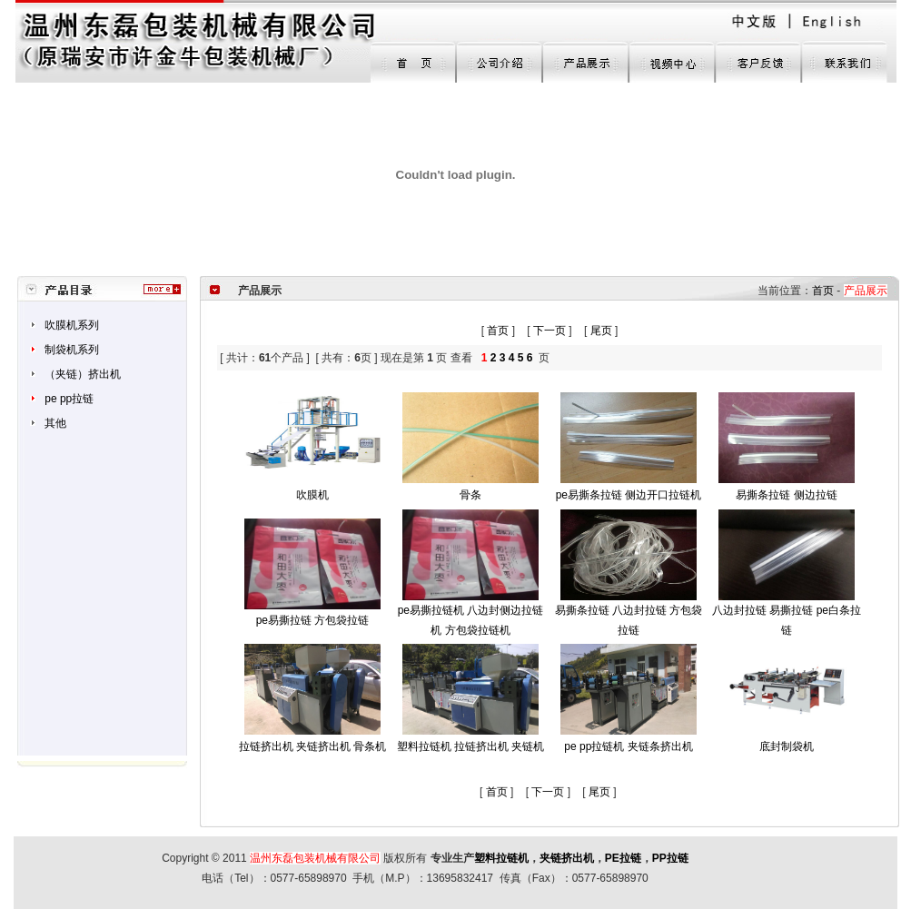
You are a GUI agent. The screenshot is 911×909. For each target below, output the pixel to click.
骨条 (470, 495)
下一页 (549, 330)
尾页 (601, 330)
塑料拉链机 (501, 858)
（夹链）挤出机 (83, 374)
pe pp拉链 (69, 398)
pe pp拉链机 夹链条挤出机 (628, 746)
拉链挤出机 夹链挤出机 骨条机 (313, 746)
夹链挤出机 (567, 858)
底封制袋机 (786, 746)
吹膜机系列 (72, 325)
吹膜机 (312, 495)
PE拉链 (623, 858)
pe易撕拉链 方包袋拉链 (313, 620)
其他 (55, 423)
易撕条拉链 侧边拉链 (786, 495)
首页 (823, 290)
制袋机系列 (72, 349)
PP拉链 (670, 858)
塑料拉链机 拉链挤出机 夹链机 (471, 746)
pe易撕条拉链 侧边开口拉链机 (629, 495)
